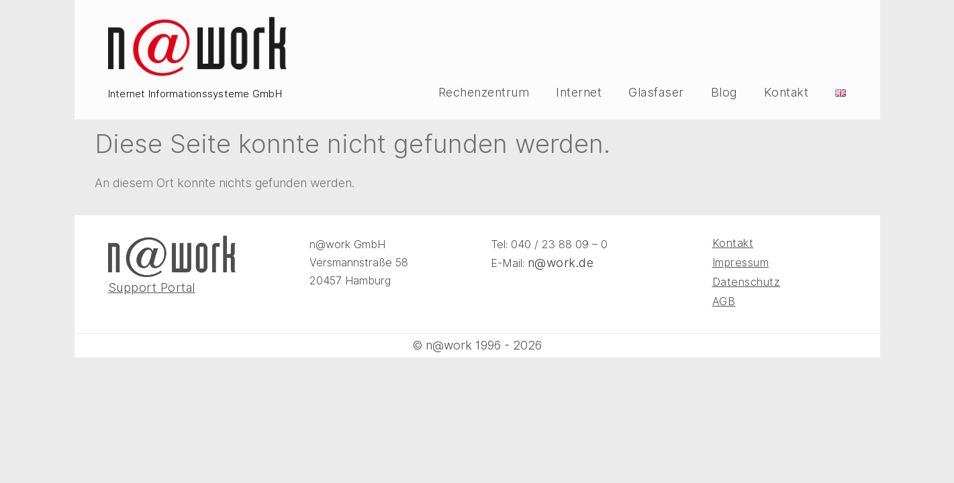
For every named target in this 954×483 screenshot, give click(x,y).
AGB (724, 301)
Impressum (740, 262)
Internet (579, 92)
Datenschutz (746, 282)
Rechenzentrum (484, 92)
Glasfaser (656, 92)
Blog (724, 92)
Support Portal (151, 287)
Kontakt (786, 92)
